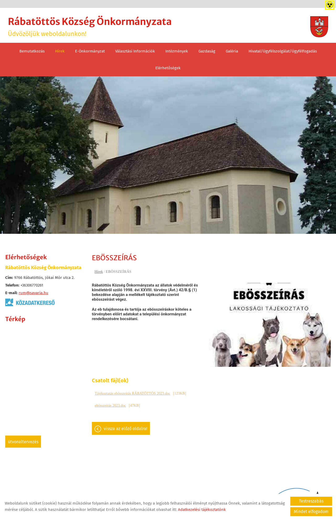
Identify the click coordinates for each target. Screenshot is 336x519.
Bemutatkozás (32, 51)
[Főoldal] (319, 26)
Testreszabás (311, 501)
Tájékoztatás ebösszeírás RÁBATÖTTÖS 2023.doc (132, 393)
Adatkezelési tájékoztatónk (202, 509)
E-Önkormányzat (90, 51)
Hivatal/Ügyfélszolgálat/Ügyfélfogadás (283, 51)
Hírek (60, 51)
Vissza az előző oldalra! (125, 428)
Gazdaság (206, 51)
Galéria (232, 51)
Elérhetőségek (168, 68)
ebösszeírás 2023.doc (110, 405)
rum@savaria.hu (33, 292)
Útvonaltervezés (23, 441)
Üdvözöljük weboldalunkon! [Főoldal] (90, 27)
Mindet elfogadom (311, 511)
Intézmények (176, 51)
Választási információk (135, 51)
